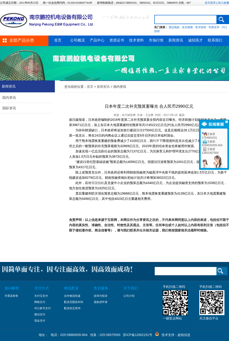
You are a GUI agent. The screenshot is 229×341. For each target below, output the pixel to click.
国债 (139, 130)
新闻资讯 (175, 40)
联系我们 (215, 40)
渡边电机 (174, 27)
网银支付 (39, 302)
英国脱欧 (97, 183)
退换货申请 (100, 302)
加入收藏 (223, 2)
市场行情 (156, 40)
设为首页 (210, 2)
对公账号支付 (42, 308)
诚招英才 (195, 40)
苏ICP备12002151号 (137, 335)
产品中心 (97, 40)
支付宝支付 (41, 295)
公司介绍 (128, 295)
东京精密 (187, 27)
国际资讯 (9, 108)
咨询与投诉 (100, 295)
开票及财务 (11, 295)
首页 (57, 40)
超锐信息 (184, 335)
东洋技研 (200, 27)
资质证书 (116, 40)
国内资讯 (9, 97)
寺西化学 (213, 27)
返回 (181, 115)
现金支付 (39, 320)
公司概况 (77, 40)
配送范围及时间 (73, 302)
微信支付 (39, 314)
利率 (156, 141)
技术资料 (136, 40)
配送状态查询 (72, 308)
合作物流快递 (72, 295)
